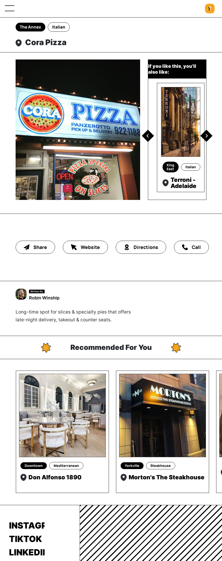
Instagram (27, 525)
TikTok (25, 539)
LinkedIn (27, 552)
